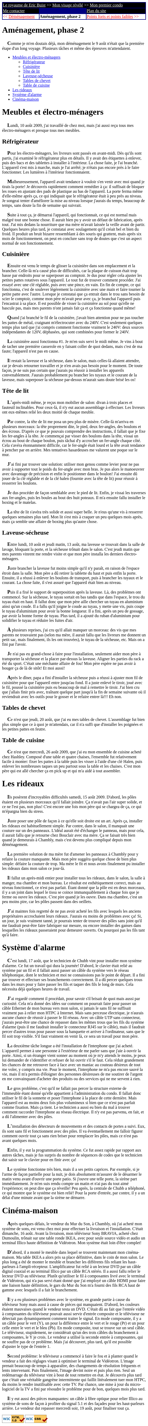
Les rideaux (22, 90)
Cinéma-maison (25, 99)
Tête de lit (31, 71)
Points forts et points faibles (110, 16)
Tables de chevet (36, 80)
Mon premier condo (106, 5)
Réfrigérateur (34, 62)
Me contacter (14, 11)
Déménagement (22, 16)
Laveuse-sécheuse (38, 76)
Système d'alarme (27, 94)
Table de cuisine (36, 85)
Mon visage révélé (67, 5)
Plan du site (96, 11)
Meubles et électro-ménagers (36, 57)
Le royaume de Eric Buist (24, 5)
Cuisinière (31, 66)
